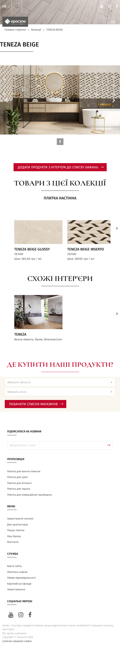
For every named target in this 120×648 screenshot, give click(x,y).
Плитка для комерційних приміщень (29, 494)
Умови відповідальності (21, 577)
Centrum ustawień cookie (17, 641)
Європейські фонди (19, 583)
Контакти (13, 542)
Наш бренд (14, 536)
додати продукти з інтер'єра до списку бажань (61, 167)
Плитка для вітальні (19, 483)
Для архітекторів (17, 524)
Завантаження (16, 589)
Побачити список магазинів (36, 404)
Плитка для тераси (18, 488)
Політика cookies (17, 572)
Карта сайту (14, 566)
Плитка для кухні (17, 477)
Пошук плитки (15, 530)
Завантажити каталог (20, 518)
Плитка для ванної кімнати (23, 471)
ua (6, 6)
